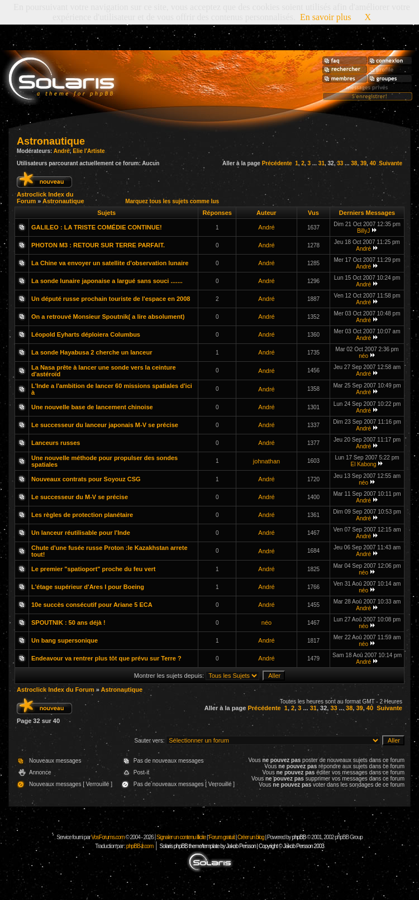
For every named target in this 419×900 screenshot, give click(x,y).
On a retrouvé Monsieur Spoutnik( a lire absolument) (107, 316)
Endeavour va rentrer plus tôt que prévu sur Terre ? (106, 658)
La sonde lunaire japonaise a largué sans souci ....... (107, 280)
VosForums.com (108, 837)
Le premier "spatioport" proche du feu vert (93, 569)
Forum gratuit (221, 837)
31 (321, 163)
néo (363, 356)
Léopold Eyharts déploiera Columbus (85, 334)
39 (363, 163)
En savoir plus (325, 17)
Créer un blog (250, 837)
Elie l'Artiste (88, 151)
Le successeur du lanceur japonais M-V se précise (104, 425)
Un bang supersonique (64, 640)
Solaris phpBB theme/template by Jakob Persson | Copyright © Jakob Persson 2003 (241, 846)
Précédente (277, 163)
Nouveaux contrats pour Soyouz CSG (86, 479)
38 (354, 163)
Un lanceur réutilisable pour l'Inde (80, 532)
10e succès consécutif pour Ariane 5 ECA (92, 604)
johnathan (266, 461)
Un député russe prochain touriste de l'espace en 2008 (110, 298)
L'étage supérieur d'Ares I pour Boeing (87, 586)
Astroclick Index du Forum (55, 689)
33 (340, 163)
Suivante (390, 163)
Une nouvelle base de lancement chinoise (92, 407)
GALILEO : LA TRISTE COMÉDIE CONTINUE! (96, 227)
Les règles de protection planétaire (82, 514)
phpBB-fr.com (140, 846)
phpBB (299, 837)
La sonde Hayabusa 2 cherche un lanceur (91, 352)
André (62, 151)
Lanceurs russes (55, 442)
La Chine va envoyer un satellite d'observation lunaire (109, 263)
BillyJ (363, 231)
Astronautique (51, 141)
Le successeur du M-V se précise (79, 497)
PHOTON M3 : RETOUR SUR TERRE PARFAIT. (98, 245)
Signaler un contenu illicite (181, 837)
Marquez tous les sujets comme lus (172, 201)
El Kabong (364, 464)
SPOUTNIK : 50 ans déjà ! (68, 622)
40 (373, 163)
